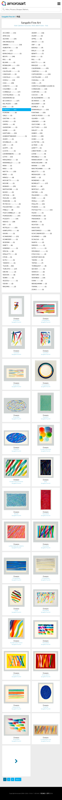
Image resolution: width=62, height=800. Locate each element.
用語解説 (43, 793)
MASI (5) (7, 168)
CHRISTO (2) (10, 86)
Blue (45, 481)
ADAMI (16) (38, 33)
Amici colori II (45, 675)
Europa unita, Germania (16, 481)
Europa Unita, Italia (45, 449)
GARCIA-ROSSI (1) (41, 115)
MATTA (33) (9, 171)
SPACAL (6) (8, 251)
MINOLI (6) (8, 177)
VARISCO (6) (38, 272)
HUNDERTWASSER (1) (15, 136)
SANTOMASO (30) (41, 230)
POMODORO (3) (39, 216)
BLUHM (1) (9, 62)
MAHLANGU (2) (10, 160)
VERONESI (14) (38, 278)
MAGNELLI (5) (39, 157)
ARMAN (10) (12, 45)
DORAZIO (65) (9, 109)
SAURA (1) (9, 233)
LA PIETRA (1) (38, 142)
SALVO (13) (36, 227)
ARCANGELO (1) (8, 42)
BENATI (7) (38, 53)
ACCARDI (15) (9, 33)
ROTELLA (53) (10, 227)
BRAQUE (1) (38, 65)
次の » (18, 779)
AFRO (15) (6, 36)
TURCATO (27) (10, 269)
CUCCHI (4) (37, 95)
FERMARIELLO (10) (40, 109)
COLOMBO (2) (10, 89)
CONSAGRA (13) (39, 89)
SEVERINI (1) (9, 242)
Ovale (16, 610)
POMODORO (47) (11, 216)
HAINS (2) (9, 130)
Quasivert (46, 417)
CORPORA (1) (39, 92)
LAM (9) (8, 145)
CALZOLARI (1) (11, 71)
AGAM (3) (37, 36)
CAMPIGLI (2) (39, 71)
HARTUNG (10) (10, 133)
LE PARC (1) (37, 145)
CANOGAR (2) (10, 74)
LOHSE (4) (39, 154)
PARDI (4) (38, 198)
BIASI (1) (37, 56)
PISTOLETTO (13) (42, 210)
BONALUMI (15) (11, 65)
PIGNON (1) (38, 207)
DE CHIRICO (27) (11, 101)
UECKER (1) (38, 269)
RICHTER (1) (38, 224)
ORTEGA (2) (8, 195)
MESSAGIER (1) (38, 174)
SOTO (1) (39, 248)
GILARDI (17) (38, 118)
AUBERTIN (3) (10, 48)
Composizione (46, 320)
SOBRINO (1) (10, 248)
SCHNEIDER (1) (10, 239)
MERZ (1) (8, 174)
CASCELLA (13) (11, 77)
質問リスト (49, 793)
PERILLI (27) (38, 201)
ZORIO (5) (38, 289)
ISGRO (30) (37, 136)
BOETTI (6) (38, 62)
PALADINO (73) (39, 195)
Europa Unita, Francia (16, 642)
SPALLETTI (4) (10, 254)
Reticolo (16, 514)
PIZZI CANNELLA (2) (11, 213)
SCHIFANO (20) (39, 236)
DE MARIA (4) (38, 101)
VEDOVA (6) (9, 275)
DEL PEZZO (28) (10, 104)
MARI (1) (7, 165)
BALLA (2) (38, 50)
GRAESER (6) (38, 121)
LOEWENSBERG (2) (12, 154)
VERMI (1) (8, 278)
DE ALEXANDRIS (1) (41, 98)
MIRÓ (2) (36, 177)
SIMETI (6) (8, 245)
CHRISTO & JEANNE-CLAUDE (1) (43, 86)
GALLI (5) (7, 115)
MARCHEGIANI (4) (39, 163)
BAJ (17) (7, 50)
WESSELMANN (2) (39, 283)
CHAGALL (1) (38, 80)
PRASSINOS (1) (39, 219)
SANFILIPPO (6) (11, 230)
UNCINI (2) (9, 272)
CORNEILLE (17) (11, 92)
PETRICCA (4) (12, 204)
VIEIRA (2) (8, 283)
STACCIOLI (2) (39, 254)
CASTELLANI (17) (40, 77)
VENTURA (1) (38, 275)
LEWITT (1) (37, 148)
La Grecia (16, 352)
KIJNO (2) (37, 139)
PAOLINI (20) (9, 198)
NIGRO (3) (8, 192)
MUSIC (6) (37, 186)
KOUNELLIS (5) (10, 142)
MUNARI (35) (9, 186)
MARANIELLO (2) (11, 163)
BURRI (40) (9, 68)
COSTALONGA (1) (11, 95)
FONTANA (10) (38, 112)
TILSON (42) (8, 266)
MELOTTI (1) (38, 171)
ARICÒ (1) (38, 42)
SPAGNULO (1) (40, 251)
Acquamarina (16, 707)
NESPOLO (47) (38, 189)
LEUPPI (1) (7, 148)
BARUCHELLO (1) (12, 53)
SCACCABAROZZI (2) (42, 233)
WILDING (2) (9, 286)
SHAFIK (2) (38, 242)
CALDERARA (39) (40, 68)
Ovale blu (45, 707)
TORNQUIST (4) (39, 266)
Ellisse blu (16, 449)
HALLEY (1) (37, 130)
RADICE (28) (9, 222)
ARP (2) (36, 45)
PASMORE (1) (9, 201)
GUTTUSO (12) (39, 127)
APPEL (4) (37, 39)
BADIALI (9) (37, 48)
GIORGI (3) (9, 121)
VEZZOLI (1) (10, 281)
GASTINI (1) (9, 118)
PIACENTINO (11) (11, 207)
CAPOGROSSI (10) (41, 74)
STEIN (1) (7, 257)
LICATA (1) (9, 151)
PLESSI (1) (38, 213)
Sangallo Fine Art (8, 17)
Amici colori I (16, 675)
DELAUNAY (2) (38, 104)
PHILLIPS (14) (38, 204)
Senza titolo (16, 320)
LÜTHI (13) (8, 157)
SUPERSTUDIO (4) (38, 257)
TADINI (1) (37, 260)
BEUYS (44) (9, 56)
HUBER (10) (37, 133)
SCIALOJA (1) (37, 239)
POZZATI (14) (10, 219)
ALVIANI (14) (9, 39)
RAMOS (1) (37, 222)
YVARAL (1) (39, 286)
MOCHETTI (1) (11, 180)
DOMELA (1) (38, 106)
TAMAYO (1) (9, 263)
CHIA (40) (8, 83)
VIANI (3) (37, 281)
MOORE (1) (9, 183)
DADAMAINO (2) (8, 98)
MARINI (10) (38, 165)
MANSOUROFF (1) (40, 160)
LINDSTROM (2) (39, 151)
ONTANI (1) (37, 192)
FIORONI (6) (10, 112)
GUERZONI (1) (10, 127)
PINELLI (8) (8, 210)
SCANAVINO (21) (11, 236)
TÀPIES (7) (37, 263)
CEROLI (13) (9, 80)
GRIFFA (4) (9, 124)
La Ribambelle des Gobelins (16, 546)
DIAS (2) (8, 106)
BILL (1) (36, 59)
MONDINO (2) (38, 180)
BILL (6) (7, 59)
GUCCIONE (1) (38, 124)
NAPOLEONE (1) (10, 189)
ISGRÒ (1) (8, 139)
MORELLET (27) (40, 183)
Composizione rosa (45, 739)
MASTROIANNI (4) (41, 168)
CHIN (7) (36, 83)
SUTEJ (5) (9, 260)
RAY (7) (7, 224)
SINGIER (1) (38, 245)
